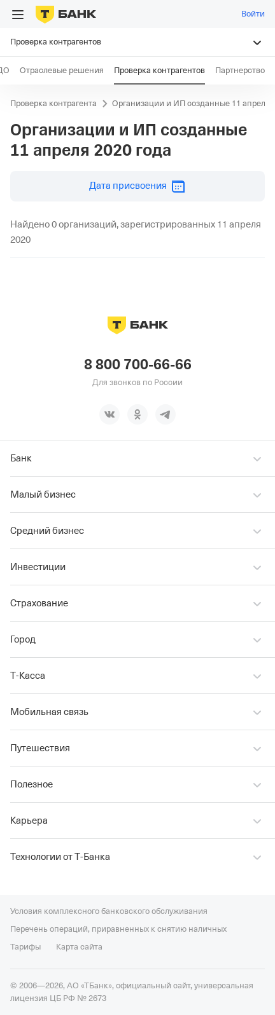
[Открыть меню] (17, 14)
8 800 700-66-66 (138, 365)
